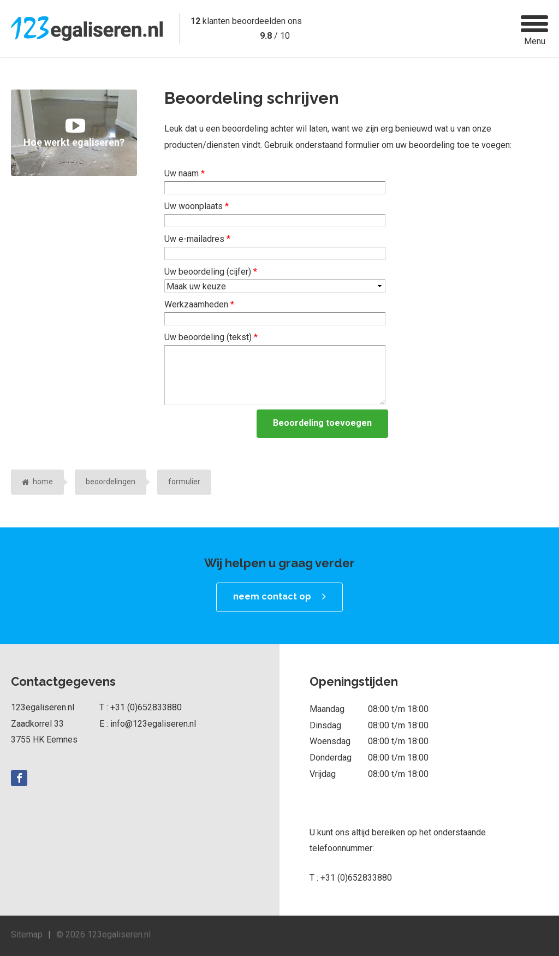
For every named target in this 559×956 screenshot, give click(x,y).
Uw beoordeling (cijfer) (210, 271)
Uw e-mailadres (197, 239)
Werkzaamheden (199, 304)
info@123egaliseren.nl (153, 724)
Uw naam (184, 173)
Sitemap (27, 934)
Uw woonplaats (196, 206)
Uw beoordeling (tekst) (211, 337)
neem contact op (272, 596)
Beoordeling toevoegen (322, 423)
